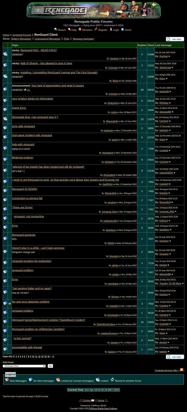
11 (36, 356)
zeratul (163, 265)
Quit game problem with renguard (32, 135)
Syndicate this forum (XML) (167, 370)
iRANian (163, 102)
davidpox (111, 230)
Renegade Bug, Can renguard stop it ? (35, 117)
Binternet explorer (22, 157)
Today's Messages (21, 38)
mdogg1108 (109, 220)
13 (42, 356)
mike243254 (166, 172)
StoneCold (165, 67)
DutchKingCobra (106, 324)
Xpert (162, 139)
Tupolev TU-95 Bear (170, 283)
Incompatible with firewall (27, 347)
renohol (112, 202)
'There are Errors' (22, 207)
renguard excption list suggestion (31, 261)
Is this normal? (22, 338)
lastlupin (108, 130)
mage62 (114, 305)
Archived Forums (22, 35)
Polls (66, 38)
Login (114, 30)
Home (126, 30)
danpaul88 (165, 111)
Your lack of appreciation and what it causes (57, 85)
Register (101, 30)
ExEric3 (163, 220)
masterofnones (109, 333)
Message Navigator (83, 38)
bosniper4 (107, 152)
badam (112, 351)
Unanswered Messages (47, 38)
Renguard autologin (24, 234)
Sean (162, 333)
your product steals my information (32, 98)
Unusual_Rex (109, 211)
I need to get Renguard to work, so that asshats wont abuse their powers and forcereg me (65, 179)
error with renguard (23, 126)
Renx (115, 80)
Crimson (113, 67)
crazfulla (164, 324)
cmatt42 (163, 150)
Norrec (115, 296)
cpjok (114, 112)
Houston (164, 241)
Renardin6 (112, 121)
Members (85, 30)
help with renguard (23, 144)
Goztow (114, 58)
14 (45, 356)
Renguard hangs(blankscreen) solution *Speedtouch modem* (48, 319)
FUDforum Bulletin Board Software (103, 409)
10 (33, 356)
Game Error (19, 107)
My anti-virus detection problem (31, 301)
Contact (87, 400)
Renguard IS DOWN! (24, 189)
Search (60, 30)
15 (48, 356)
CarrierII (163, 121)
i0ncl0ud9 (112, 315)
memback (113, 283)
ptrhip (115, 265)
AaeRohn (107, 184)
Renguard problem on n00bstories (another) (38, 329)
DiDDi (111, 243)
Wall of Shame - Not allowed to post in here (46, 63)
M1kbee (109, 162)
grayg (115, 139)
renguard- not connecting (29, 216)
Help (72, 30)
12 (39, 356)
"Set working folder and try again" (32, 288)
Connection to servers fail (27, 198)
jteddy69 (164, 91)
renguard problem (22, 270)
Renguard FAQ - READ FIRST (38, 50)
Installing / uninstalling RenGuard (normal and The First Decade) (58, 72)
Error (15, 225)
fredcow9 (112, 103)
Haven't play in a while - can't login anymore (38, 248)
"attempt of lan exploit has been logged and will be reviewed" (48, 166)
